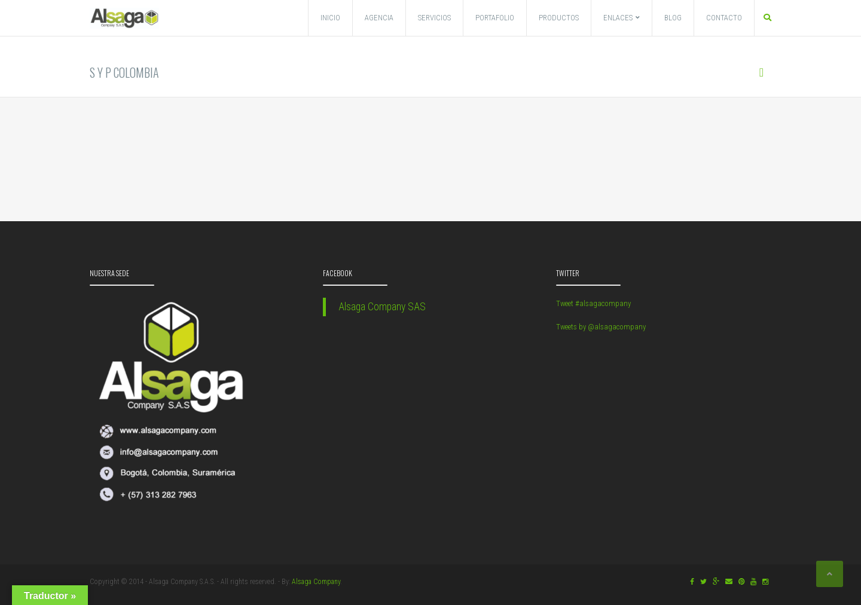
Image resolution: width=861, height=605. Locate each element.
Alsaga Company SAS (382, 307)
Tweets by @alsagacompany (601, 326)
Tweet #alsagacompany (593, 303)
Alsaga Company (316, 582)
